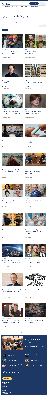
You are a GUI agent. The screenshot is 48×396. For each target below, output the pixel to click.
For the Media (5, 385)
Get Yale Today (7, 378)
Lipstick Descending (34, 6)
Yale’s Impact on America (14, 6)
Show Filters (5, 30)
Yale (44, 393)
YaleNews (6, 4)
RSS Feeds (4, 383)
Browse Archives (5, 382)
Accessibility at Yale (5, 388)
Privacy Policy (4, 390)
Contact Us (4, 386)
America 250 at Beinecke (24, 6)
